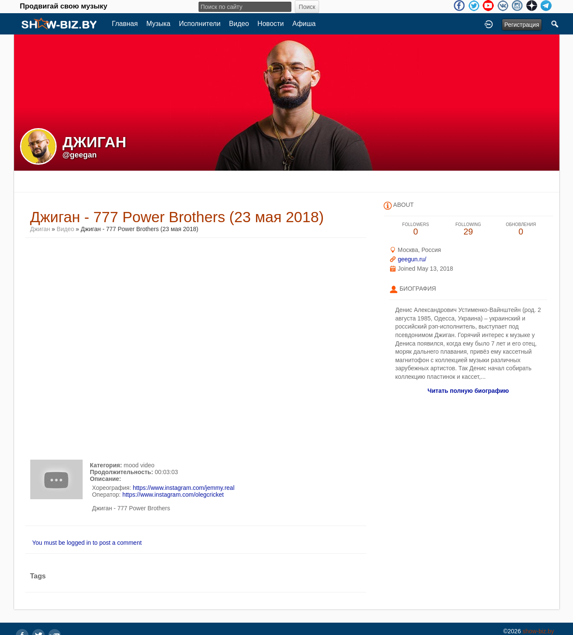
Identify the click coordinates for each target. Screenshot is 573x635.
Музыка (158, 23)
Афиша (304, 23)
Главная (125, 23)
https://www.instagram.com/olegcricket (173, 494)
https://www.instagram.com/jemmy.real (184, 487)
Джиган (40, 229)
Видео (239, 23)
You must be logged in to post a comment (87, 542)
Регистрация (521, 24)
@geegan (80, 155)
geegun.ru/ (412, 259)
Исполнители (200, 23)
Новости (270, 23)
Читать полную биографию (468, 390)
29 (468, 229)
